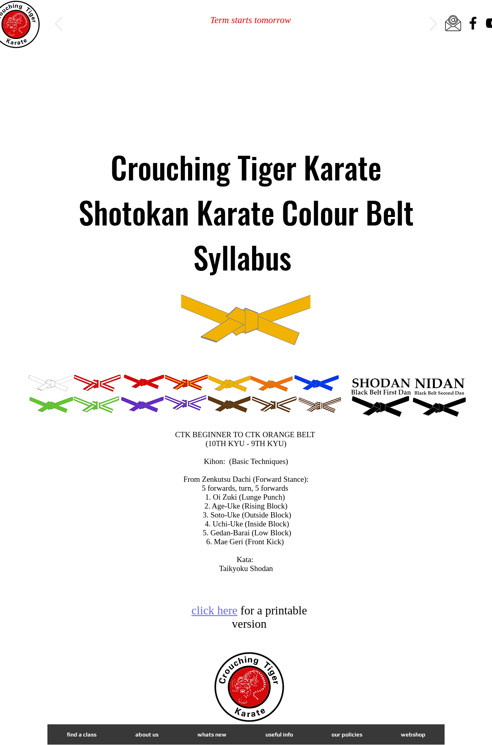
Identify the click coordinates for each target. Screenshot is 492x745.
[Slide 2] (247, 35)
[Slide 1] (237, 36)
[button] (212, 734)
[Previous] (58, 24)
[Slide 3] (256, 35)
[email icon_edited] (453, 23)
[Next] (433, 24)
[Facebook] (472, 23)
